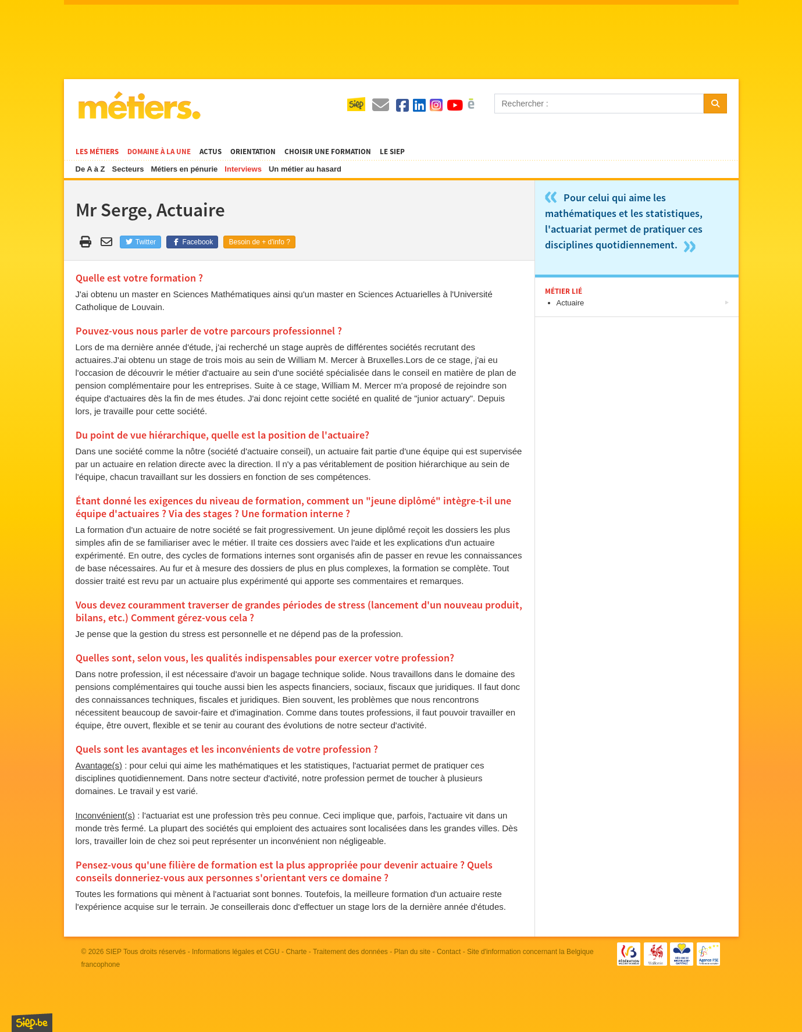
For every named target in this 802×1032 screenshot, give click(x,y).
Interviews (243, 169)
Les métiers (97, 152)
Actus (210, 152)
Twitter (140, 242)
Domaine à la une (159, 152)
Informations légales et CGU (236, 952)
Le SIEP (392, 152)
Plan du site (412, 952)
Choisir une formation (327, 152)
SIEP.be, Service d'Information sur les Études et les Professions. (32, 1022)
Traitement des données (350, 952)
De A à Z (90, 169)
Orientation (253, 152)
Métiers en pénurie (184, 169)
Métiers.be (139, 105)
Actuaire (570, 302)
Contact (449, 952)
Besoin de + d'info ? (259, 242)
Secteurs (128, 169)
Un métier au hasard (305, 169)
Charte (296, 952)
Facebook (192, 242)
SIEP (114, 952)
